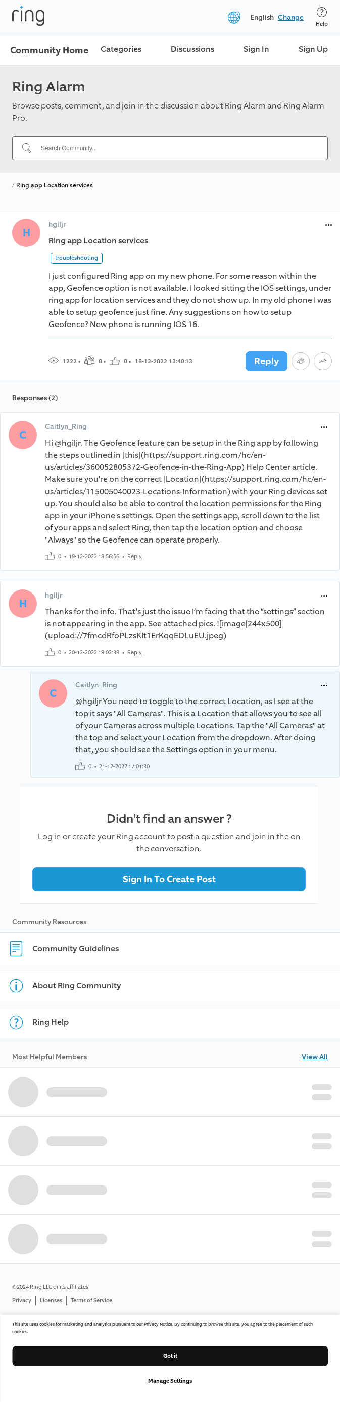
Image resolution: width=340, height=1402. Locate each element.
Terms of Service (91, 1300)
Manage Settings (170, 1381)
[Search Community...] (176, 148)
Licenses (51, 1300)
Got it (170, 1356)
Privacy (21, 1300)
